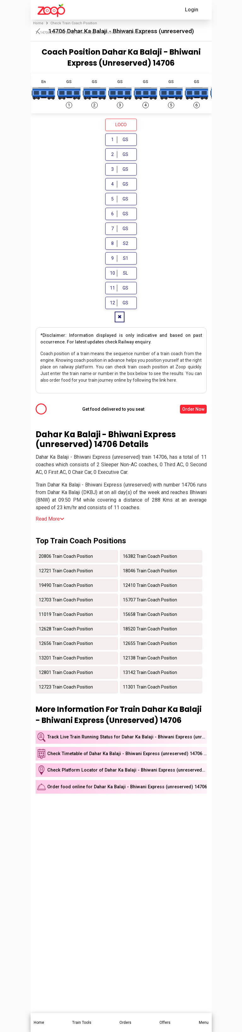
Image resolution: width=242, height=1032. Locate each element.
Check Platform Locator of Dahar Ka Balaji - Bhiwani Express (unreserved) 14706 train (127, 771)
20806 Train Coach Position (66, 557)
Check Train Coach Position (73, 23)
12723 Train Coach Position (66, 687)
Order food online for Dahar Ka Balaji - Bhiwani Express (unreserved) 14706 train (127, 788)
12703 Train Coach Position (66, 600)
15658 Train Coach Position (150, 615)
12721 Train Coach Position (66, 571)
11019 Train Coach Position (66, 615)
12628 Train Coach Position (66, 629)
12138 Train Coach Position (150, 658)
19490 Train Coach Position (66, 586)
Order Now (193, 410)
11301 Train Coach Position (150, 687)
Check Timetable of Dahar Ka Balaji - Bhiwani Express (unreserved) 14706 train (127, 755)
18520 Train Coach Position (150, 629)
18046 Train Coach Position (150, 571)
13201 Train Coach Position (66, 658)
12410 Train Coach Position (150, 586)
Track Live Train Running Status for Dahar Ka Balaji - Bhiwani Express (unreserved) (127, 738)
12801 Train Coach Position (66, 673)
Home (38, 23)
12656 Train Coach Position (66, 644)
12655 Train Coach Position (150, 644)
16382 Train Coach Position (150, 557)
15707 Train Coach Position (150, 600)
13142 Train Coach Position (150, 673)
